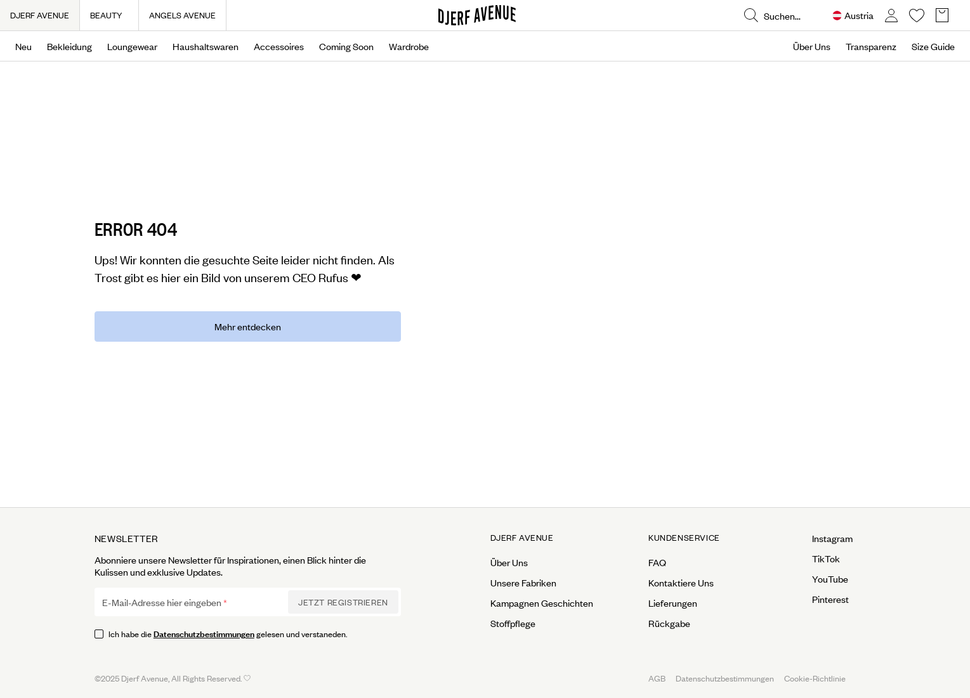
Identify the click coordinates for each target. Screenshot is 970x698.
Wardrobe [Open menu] (409, 46)
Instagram (832, 538)
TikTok (826, 558)
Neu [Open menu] (23, 46)
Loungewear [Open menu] (132, 46)
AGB (656, 678)
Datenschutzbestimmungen (204, 633)
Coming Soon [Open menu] (346, 46)
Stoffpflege (512, 623)
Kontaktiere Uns (681, 583)
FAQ (657, 562)
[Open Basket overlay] (942, 15)
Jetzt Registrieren (343, 602)
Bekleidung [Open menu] (69, 46)
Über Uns (811, 46)
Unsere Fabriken (523, 583)
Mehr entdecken (247, 326)
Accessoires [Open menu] (279, 46)
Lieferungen (672, 603)
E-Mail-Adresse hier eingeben (161, 602)
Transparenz (871, 46)
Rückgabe (669, 623)
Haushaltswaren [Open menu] (206, 46)
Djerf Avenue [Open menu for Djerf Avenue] (522, 537)
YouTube (830, 579)
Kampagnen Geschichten (541, 603)
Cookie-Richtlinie (815, 678)
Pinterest (830, 599)
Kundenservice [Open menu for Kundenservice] (684, 537)
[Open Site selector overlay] (853, 15)
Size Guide (933, 46)
